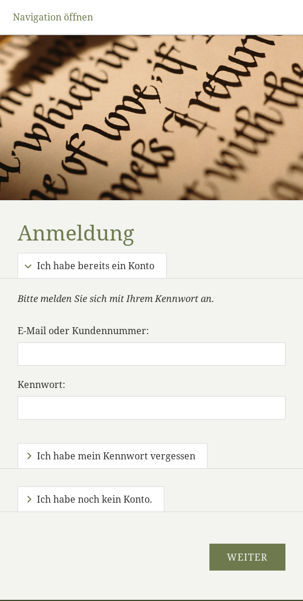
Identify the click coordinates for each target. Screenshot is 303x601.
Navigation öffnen (53, 17)
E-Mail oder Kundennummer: (83, 330)
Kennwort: (42, 384)
